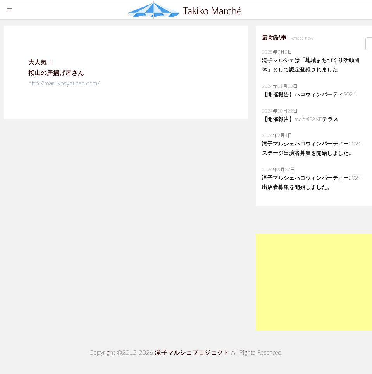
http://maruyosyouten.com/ (64, 83)
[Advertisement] (314, 282)
